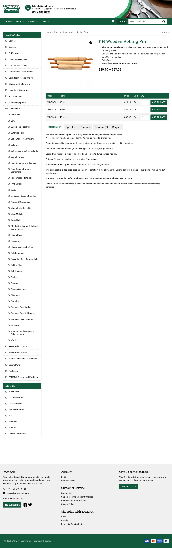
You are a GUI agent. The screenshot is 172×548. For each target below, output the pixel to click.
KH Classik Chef (18, 399)
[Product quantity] (143, 102)
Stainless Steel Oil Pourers (25, 315)
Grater (16, 191)
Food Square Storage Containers (23, 172)
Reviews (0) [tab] (102, 127)
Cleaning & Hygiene (20, 61)
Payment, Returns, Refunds (74, 500)
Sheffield (15, 423)
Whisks (16, 342)
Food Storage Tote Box (23, 179)
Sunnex (14, 429)
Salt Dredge (18, 273)
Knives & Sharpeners (22, 204)
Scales (16, 279)
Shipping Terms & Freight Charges (78, 497)
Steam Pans (16, 366)
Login (44, 23)
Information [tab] (55, 127)
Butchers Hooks (20, 134)
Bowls (16, 122)
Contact (32, 23)
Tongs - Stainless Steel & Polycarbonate (24, 334)
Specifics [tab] (72, 127)
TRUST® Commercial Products (25, 379)
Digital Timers (19, 159)
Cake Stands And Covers (24, 140)
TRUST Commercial (20, 435)
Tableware (15, 372)
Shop (18, 23)
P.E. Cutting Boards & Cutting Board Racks (26, 229)
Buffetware (16, 55)
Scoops (16, 285)
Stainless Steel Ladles (23, 309)
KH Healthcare (17, 98)
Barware (14, 42)
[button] (164, 23)
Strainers (17, 327)
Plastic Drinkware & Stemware (25, 360)
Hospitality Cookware (21, 92)
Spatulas (17, 303)
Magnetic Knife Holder (23, 209)
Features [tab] (86, 127)
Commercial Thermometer (23, 73)
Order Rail (17, 222)
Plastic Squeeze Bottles (24, 249)
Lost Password (69, 480)
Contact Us (67, 493)
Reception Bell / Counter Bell (26, 260)
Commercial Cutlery (20, 67)
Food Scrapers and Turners (25, 164)
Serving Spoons (20, 291)
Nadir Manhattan (19, 411)
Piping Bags (18, 236)
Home (8, 23)
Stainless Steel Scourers (24, 321)
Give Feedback (128, 486)
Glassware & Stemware (21, 85)
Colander (17, 146)
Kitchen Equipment (19, 104)
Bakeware (17, 116)
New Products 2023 (20, 348)
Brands (65, 520)
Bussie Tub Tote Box (22, 128)
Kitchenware (69, 34)
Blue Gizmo (16, 393)
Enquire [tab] (117, 127)
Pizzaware (18, 243)
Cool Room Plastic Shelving (24, 79)
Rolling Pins (83, 34)
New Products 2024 (20, 354)
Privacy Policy (68, 504)
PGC (13, 417)
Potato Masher (20, 254)
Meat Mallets (19, 215)
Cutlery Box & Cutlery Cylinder (27, 152)
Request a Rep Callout (72, 524)
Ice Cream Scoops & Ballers (26, 198)
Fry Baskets (18, 185)
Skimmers (17, 297)
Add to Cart (156, 102)
